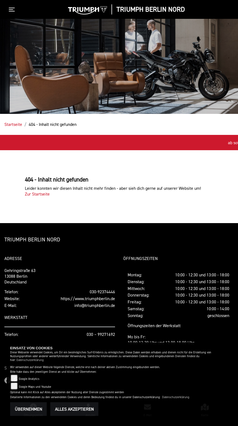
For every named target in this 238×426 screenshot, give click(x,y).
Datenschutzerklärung (30, 360)
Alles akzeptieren (74, 409)
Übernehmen (28, 409)
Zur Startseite (37, 194)
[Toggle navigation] (13, 9)
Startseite (13, 124)
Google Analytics (29, 379)
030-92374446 (102, 291)
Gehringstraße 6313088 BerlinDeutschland (20, 276)
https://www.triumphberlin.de (88, 298)
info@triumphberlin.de (94, 305)
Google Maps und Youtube (35, 387)
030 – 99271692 (101, 334)
